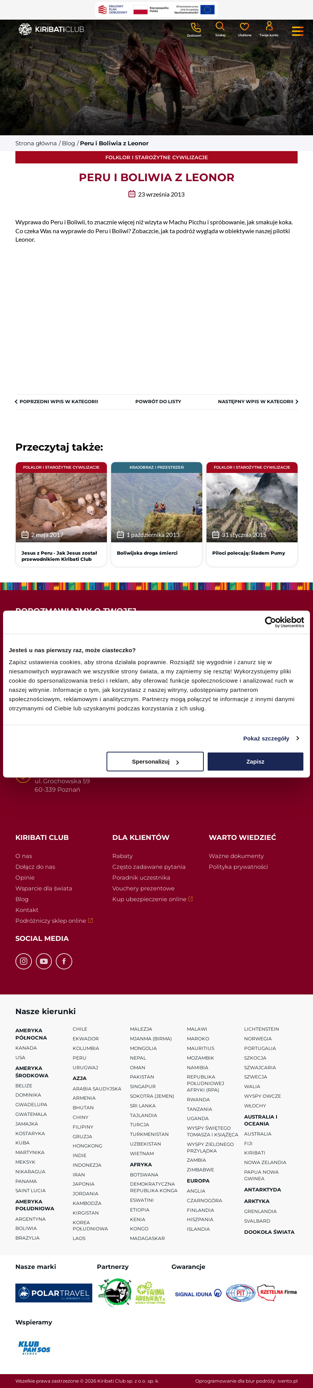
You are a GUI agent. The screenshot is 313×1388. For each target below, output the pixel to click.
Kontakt (26, 910)
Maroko (198, 1038)
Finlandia (200, 1210)
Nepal (138, 1058)
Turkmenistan (149, 1134)
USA (20, 1057)
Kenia (137, 1219)
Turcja (139, 1124)
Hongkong (87, 1146)
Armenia (84, 1098)
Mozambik (200, 1058)
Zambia (196, 1160)
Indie (80, 1155)
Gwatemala (31, 1114)
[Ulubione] (244, 28)
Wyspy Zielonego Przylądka (210, 1147)
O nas (23, 856)
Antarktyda (262, 1189)
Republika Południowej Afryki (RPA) (205, 1083)
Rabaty (122, 856)
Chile (80, 1029)
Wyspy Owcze (262, 1096)
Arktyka (257, 1201)
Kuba (22, 1143)
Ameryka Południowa (34, 1204)
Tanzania (199, 1109)
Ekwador (86, 1038)
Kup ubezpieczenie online (156, 900)
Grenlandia (260, 1211)
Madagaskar (147, 1238)
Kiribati (254, 1153)
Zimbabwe (200, 1170)
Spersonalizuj (155, 761)
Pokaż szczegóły (266, 738)
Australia (257, 1134)
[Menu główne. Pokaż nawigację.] (297, 31)
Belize (23, 1086)
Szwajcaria (260, 1067)
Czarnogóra (204, 1200)
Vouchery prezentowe (143, 888)
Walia (252, 1086)
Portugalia (260, 1048)
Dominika (28, 1095)
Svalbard (257, 1221)
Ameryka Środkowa (31, 1071)
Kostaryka (30, 1133)
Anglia (196, 1191)
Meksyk (25, 1162)
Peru (80, 1058)
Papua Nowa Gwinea (261, 1175)
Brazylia (27, 1238)
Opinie (25, 877)
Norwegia (258, 1038)
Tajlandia (143, 1115)
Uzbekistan (145, 1144)
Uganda (198, 1118)
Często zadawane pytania (149, 866)
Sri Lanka (143, 1106)
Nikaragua (30, 1171)
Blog (21, 899)
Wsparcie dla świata (43, 888)
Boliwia (26, 1229)
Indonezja (87, 1165)
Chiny (80, 1117)
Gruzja (82, 1136)
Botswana (144, 1175)
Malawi (197, 1029)
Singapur (143, 1086)
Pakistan (142, 1077)
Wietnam (142, 1153)
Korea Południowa (90, 1226)
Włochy (255, 1106)
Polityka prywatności (238, 866)
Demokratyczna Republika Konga (154, 1187)
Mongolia (143, 1048)
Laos (79, 1238)
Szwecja (255, 1077)
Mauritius (200, 1048)
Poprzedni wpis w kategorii (59, 401)
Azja (80, 1078)
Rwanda (198, 1099)
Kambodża (87, 1203)
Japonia (84, 1184)
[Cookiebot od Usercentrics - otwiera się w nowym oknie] (270, 622)
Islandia (198, 1229)
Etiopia (140, 1210)
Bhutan (83, 1107)
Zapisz (255, 761)
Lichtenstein (261, 1029)
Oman (137, 1067)
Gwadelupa (31, 1104)
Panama (26, 1181)
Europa (198, 1181)
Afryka (141, 1164)
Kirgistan (86, 1213)
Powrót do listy (158, 401)
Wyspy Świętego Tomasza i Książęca (212, 1131)
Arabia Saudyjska (97, 1089)
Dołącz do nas (35, 866)
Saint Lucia (30, 1191)
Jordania (85, 1193)
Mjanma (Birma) (151, 1038)
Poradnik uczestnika (141, 877)
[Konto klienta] (269, 28)
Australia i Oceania (260, 1120)
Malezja (141, 1029)
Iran (79, 1175)
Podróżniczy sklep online (59, 921)
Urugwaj (85, 1067)
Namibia (197, 1067)
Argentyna (30, 1219)
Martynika (30, 1152)
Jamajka (26, 1124)
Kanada (26, 1048)
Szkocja (255, 1058)
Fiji (248, 1143)
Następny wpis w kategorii (255, 401)
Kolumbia (86, 1048)
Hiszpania (200, 1220)
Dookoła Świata (269, 1232)
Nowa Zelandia (265, 1162)
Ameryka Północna (31, 1034)
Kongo (139, 1229)
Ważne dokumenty (236, 856)
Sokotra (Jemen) (152, 1096)
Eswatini (142, 1200)
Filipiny (83, 1127)
